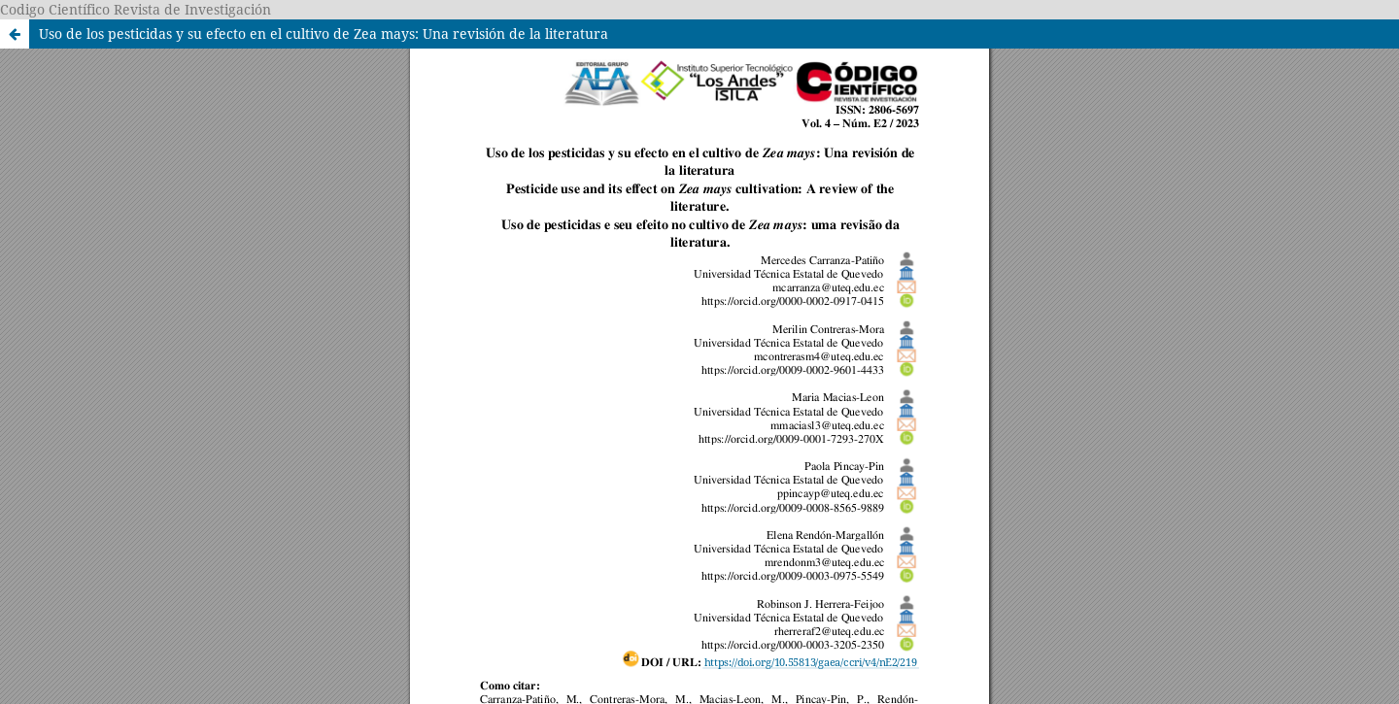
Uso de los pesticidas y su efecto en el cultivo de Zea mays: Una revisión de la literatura (323, 33)
